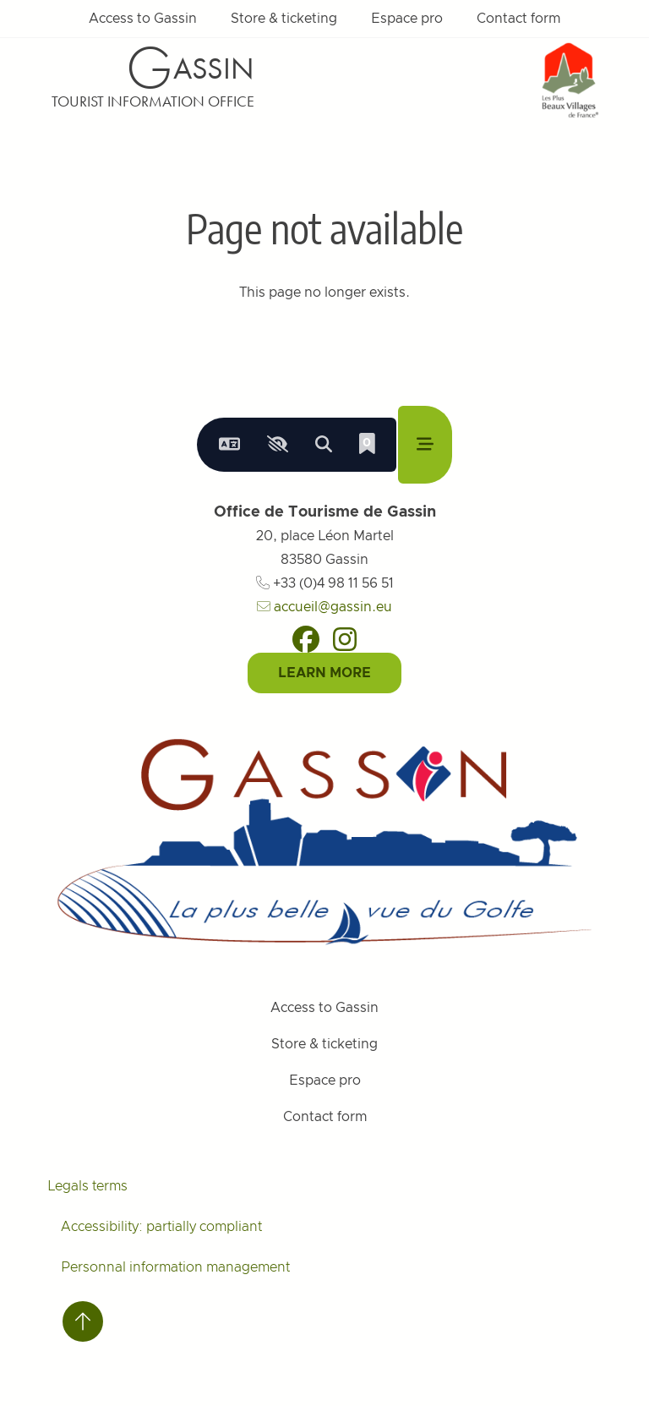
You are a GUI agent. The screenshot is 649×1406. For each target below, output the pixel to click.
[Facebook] (306, 639)
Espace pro (407, 18)
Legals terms (87, 1186)
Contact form (518, 18)
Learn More (324, 673)
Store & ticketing (284, 18)
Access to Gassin (143, 18)
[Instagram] (344, 639)
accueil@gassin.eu (324, 607)
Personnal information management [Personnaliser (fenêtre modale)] (175, 1267)
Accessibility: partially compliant (161, 1227)
